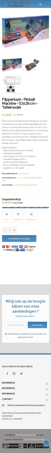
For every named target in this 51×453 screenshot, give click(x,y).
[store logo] (18, 4)
